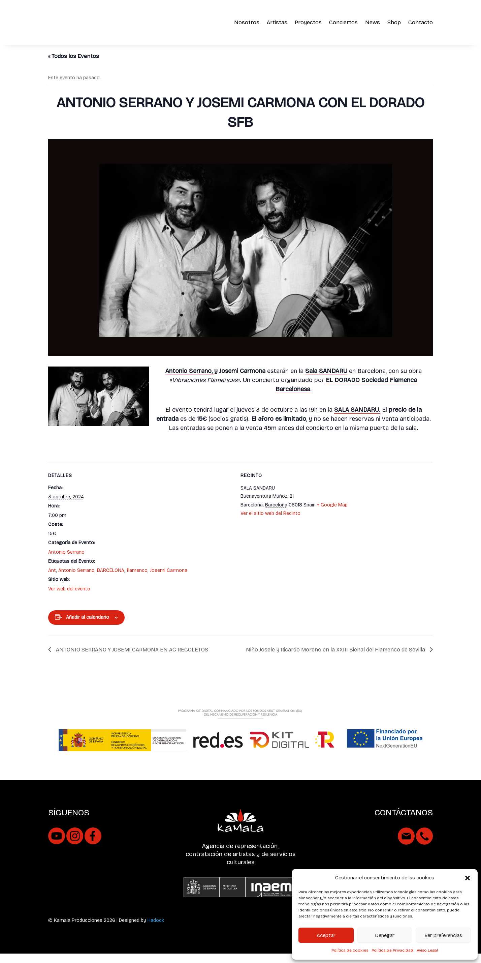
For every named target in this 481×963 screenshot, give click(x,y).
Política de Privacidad (392, 950)
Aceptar (326, 935)
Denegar (384, 935)
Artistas (277, 22)
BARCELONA (110, 580)
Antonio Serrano (66, 561)
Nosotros (246, 22)
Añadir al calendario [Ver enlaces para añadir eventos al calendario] (87, 627)
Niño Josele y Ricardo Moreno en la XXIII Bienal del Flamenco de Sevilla (336, 659)
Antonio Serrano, (189, 380)
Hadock (156, 930)
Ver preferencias (443, 935)
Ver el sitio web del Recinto (270, 523)
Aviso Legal (427, 950)
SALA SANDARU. (357, 419)
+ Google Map (332, 515)
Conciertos (343, 22)
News (372, 22)
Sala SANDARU (326, 380)
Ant (52, 580)
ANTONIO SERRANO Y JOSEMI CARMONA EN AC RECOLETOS (131, 659)
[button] (467, 878)
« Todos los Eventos (73, 65)
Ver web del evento (69, 598)
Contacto (420, 22)
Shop (394, 22)
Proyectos (308, 22)
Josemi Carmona (168, 580)
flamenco (137, 580)
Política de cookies (349, 950)
